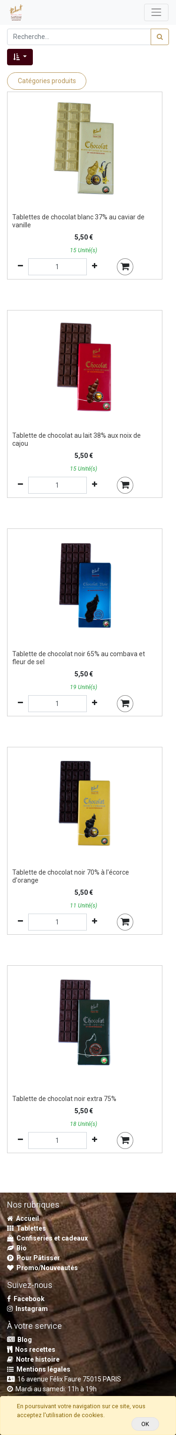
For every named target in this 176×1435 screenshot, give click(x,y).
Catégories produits (47, 81)
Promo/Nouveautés (42, 1268)
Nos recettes (31, 1349)
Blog (19, 1339)
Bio (17, 1248)
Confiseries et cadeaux (47, 1238)
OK (145, 1423)
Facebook (26, 1299)
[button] (20, 57)
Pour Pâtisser (33, 1258)
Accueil (23, 1218)
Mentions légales (38, 1369)
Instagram (27, 1308)
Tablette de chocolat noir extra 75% (64, 1098)
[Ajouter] (94, 266)
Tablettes (26, 1228)
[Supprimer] (20, 266)
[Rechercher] (160, 37)
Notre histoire (33, 1359)
